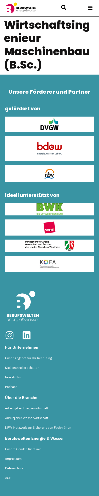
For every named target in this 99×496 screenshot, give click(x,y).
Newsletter (13, 377)
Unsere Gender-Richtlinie (23, 449)
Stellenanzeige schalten (22, 368)
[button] (90, 8)
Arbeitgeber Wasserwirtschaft (26, 418)
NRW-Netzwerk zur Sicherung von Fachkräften (38, 427)
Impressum (13, 459)
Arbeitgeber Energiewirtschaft (26, 408)
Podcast (11, 387)
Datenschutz (14, 468)
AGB (8, 478)
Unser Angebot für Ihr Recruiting (28, 358)
